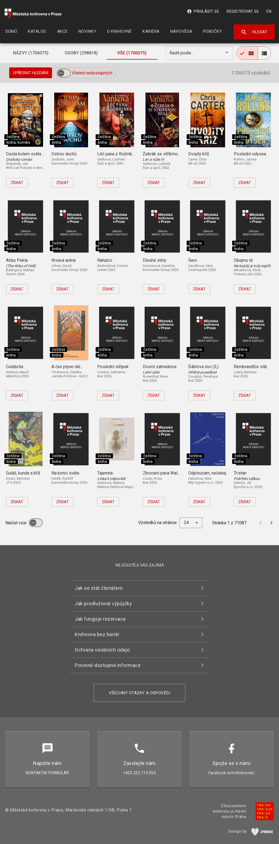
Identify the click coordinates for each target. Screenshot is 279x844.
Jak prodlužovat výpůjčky (103, 603)
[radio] (247, 53)
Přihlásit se (203, 11)
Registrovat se (243, 11)
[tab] (31, 53)
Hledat (254, 32)
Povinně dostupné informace (108, 665)
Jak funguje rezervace (100, 619)
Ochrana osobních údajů (102, 650)
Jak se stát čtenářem (99, 588)
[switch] (64, 73)
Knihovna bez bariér (97, 634)
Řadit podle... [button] (182, 52)
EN (269, 11)
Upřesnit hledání (30, 72)
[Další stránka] (271, 522)
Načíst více (16, 522)
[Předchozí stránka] (260, 522)
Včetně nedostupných (92, 73)
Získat (17, 183)
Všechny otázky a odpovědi (139, 693)
